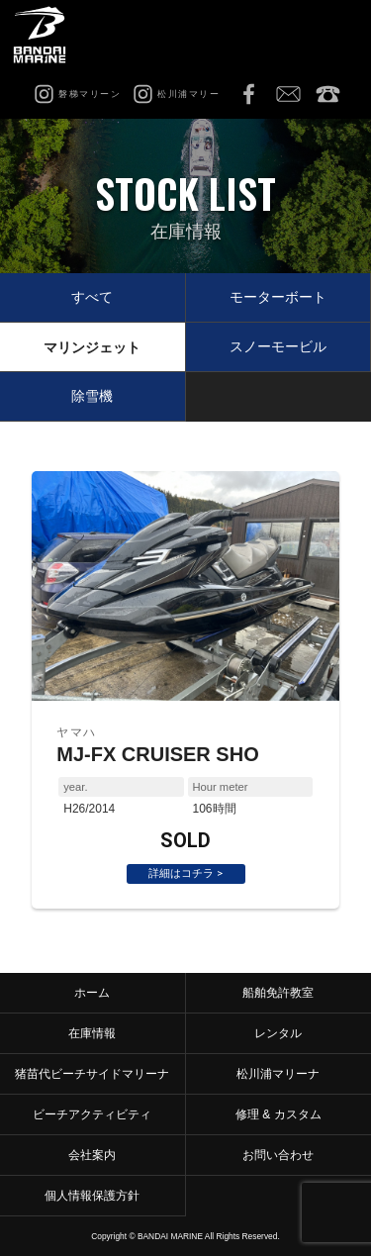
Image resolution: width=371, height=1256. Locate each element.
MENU (336, 34)
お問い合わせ (288, 94)
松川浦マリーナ (278, 1074)
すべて (92, 297)
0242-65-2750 (327, 94)
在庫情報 (92, 1033)
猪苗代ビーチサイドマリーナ (92, 1074)
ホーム (92, 993)
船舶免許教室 (278, 993)
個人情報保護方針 (92, 1196)
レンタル (278, 1033)
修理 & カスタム (278, 1114)
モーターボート (278, 297)
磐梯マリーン (47, 34)
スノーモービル (278, 346)
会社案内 (92, 1155)
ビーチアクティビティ (92, 1114)
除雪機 (92, 396)
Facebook (248, 94)
